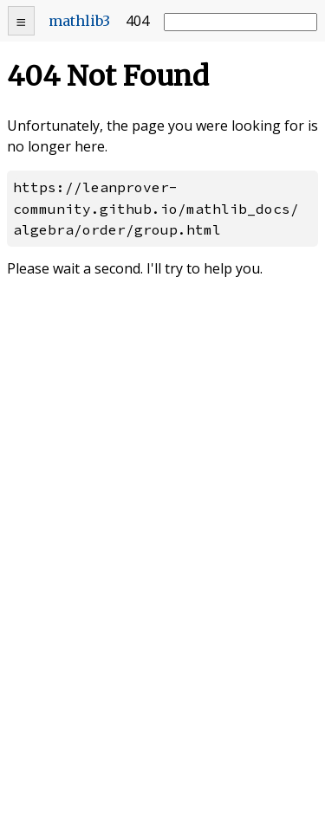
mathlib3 (79, 20)
